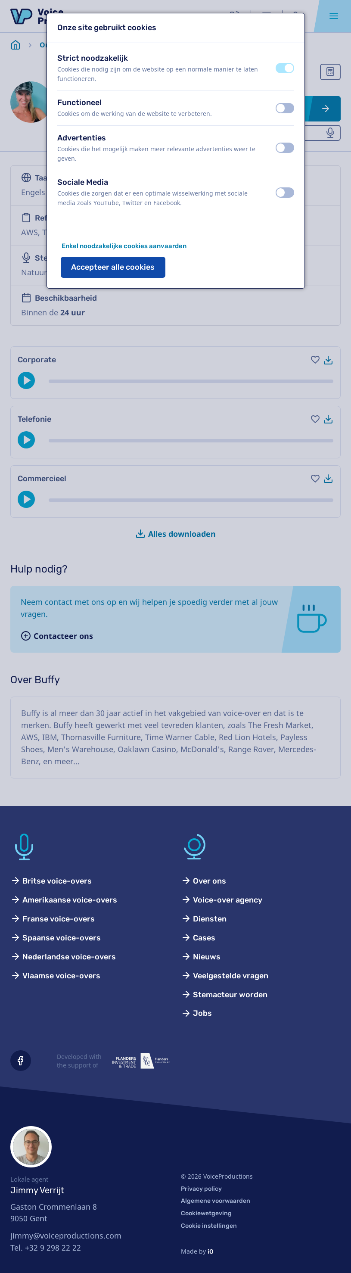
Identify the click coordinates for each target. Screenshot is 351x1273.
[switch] (285, 68)
